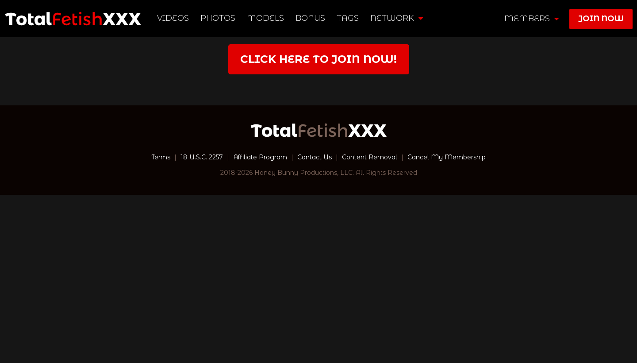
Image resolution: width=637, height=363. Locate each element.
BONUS (310, 18)
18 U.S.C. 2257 (201, 157)
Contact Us (314, 157)
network (396, 18)
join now (601, 18)
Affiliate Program (260, 157)
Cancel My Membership (446, 157)
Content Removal (369, 157)
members (531, 18)
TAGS (348, 18)
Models (265, 18)
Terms (160, 157)
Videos (173, 18)
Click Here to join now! (318, 59)
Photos (217, 18)
